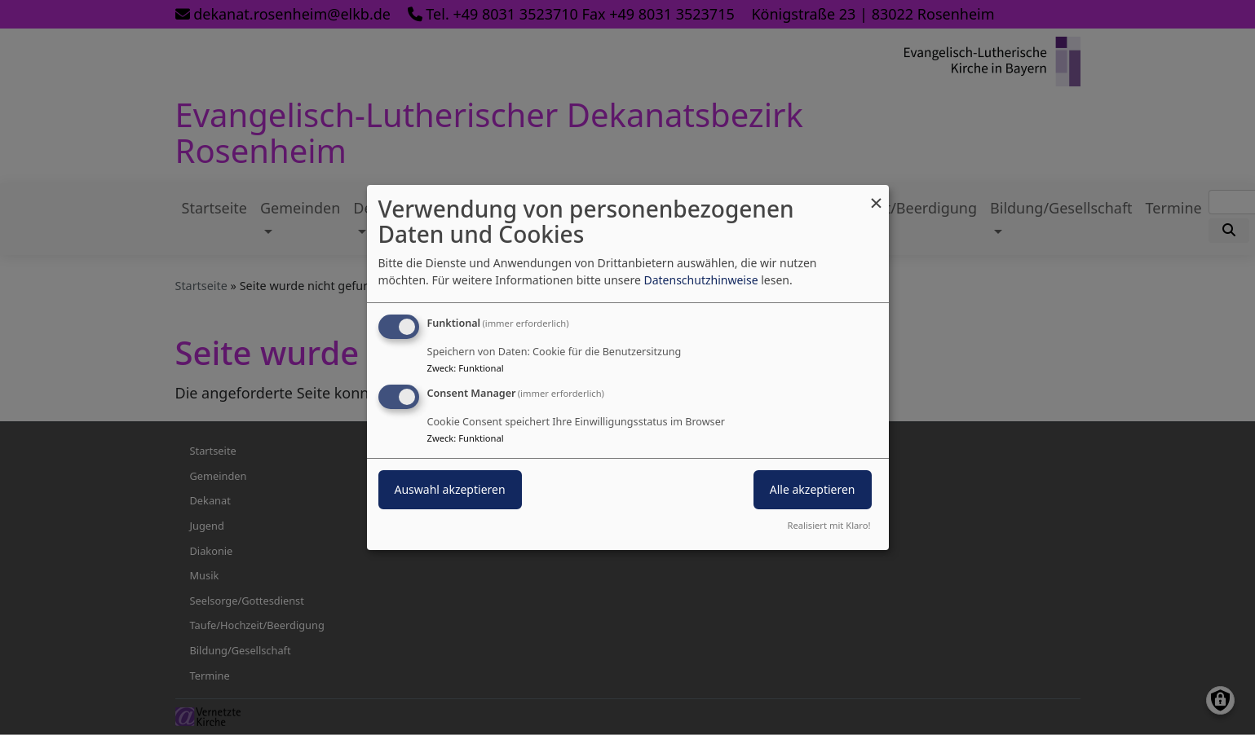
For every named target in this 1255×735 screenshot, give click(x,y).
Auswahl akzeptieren (450, 489)
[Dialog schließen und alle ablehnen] (876, 195)
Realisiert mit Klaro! (829, 525)
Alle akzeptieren (812, 489)
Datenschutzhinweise (700, 280)
